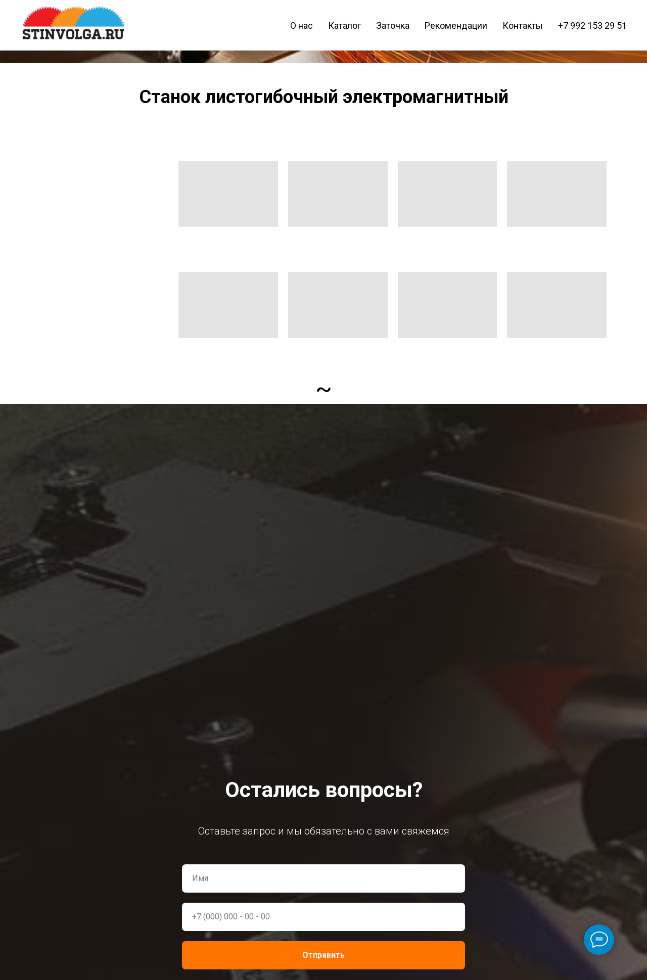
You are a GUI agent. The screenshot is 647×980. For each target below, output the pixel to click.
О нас (301, 25)
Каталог (344, 25)
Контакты (522, 25)
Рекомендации (456, 25)
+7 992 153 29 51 (592, 25)
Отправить (323, 955)
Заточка (392, 25)
